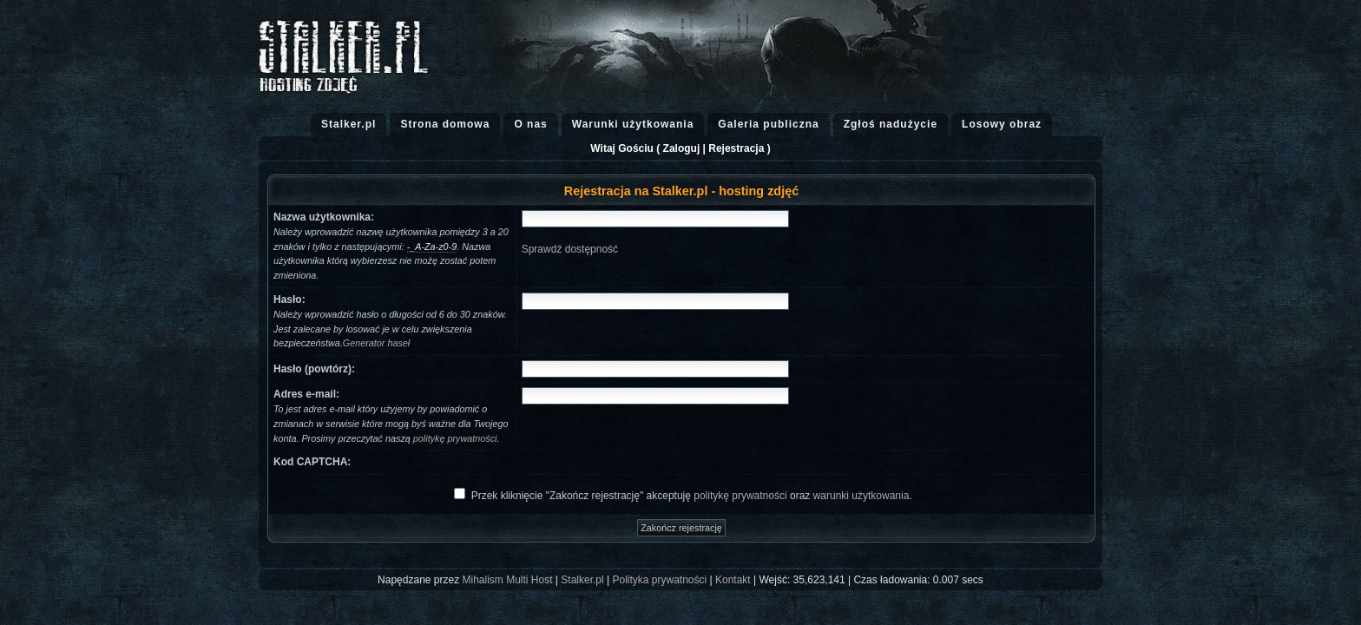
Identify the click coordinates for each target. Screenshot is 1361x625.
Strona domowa (445, 124)
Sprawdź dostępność (570, 249)
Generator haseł (376, 343)
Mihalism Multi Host (508, 580)
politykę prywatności (455, 438)
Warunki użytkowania (633, 124)
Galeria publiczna (768, 124)
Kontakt (733, 580)
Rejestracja (736, 148)
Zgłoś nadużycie (890, 124)
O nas (530, 124)
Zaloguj (681, 148)
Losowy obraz (1002, 124)
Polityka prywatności (659, 580)
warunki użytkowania (861, 496)
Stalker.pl (348, 124)
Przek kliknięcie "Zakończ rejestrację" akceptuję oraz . (691, 496)
